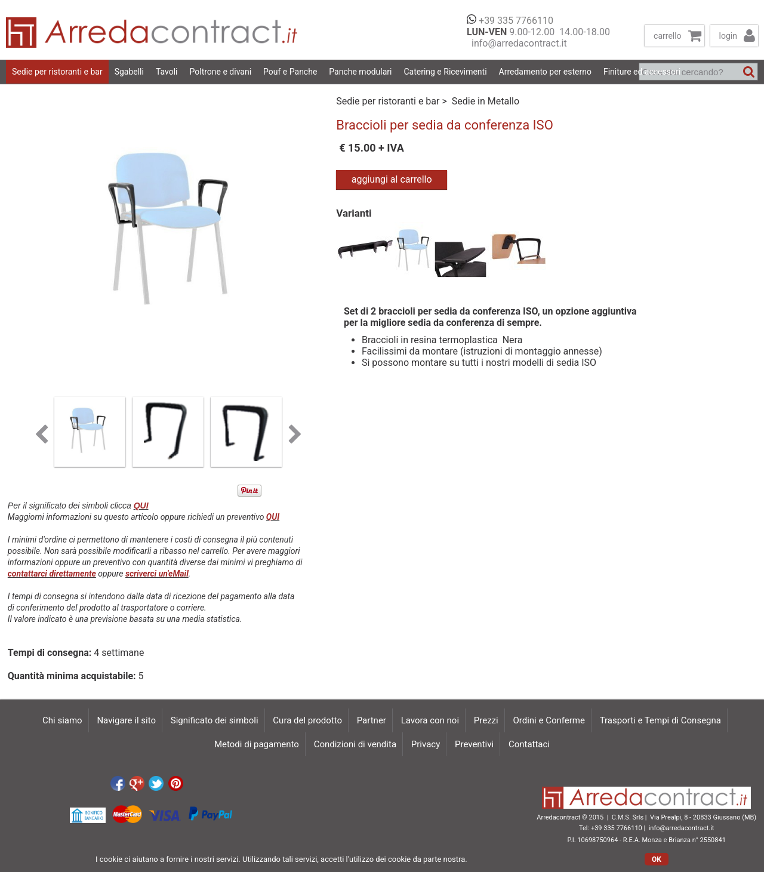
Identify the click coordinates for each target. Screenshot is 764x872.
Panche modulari (360, 71)
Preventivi (474, 744)
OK (656, 859)
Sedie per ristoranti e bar (57, 71)
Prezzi (486, 720)
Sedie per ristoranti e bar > (392, 101)
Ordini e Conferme (548, 720)
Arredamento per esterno (545, 71)
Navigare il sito (126, 720)
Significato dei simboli (214, 720)
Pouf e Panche (290, 71)
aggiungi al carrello (392, 179)
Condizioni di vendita (355, 744)
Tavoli (167, 71)
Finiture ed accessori (641, 71)
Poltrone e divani (221, 71)
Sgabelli (129, 71)
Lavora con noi (430, 720)
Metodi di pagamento (256, 744)
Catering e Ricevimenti (444, 71)
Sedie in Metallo (485, 101)
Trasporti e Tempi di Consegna (660, 720)
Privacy (425, 744)
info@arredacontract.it (517, 43)
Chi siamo (62, 720)
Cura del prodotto (307, 720)
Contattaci (529, 744)
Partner (371, 720)
